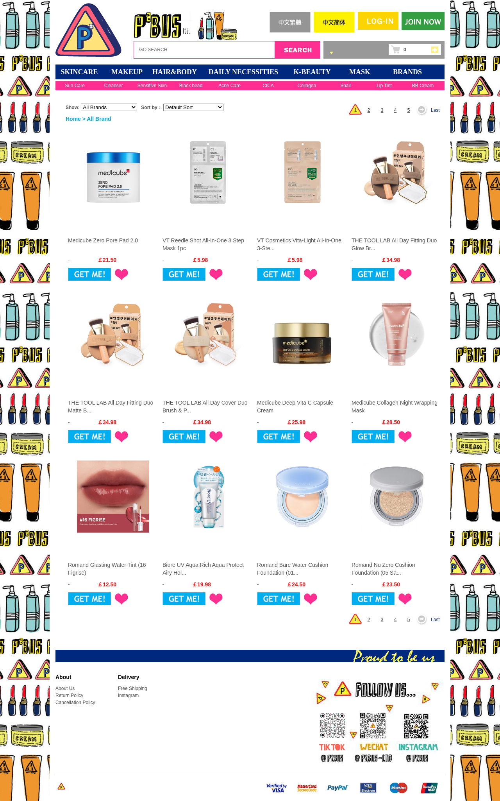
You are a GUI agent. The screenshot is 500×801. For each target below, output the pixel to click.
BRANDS (407, 72)
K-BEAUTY (311, 72)
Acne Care (229, 85)
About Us (65, 688)
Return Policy (69, 695)
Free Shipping (132, 688)
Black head (190, 85)
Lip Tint (384, 85)
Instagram (128, 695)
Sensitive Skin (152, 85)
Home (73, 119)
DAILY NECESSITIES (243, 72)
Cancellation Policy (75, 702)
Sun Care (75, 85)
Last (435, 110)
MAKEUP (127, 72)
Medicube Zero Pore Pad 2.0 (103, 240)
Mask (359, 72)
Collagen (307, 85)
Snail (345, 85)
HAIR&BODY (174, 72)
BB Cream (423, 85)
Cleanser (113, 85)
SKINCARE (79, 72)
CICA (268, 85)
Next (424, 110)
